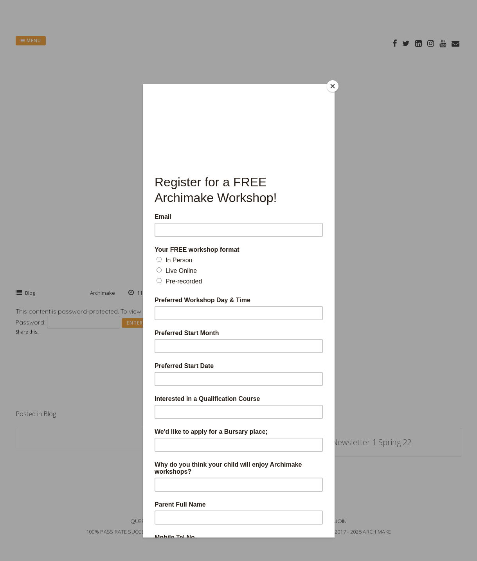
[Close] (332, 86)
